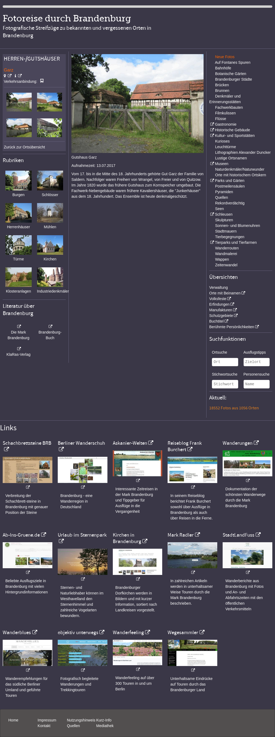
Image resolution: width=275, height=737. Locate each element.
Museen (221, 164)
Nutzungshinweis (81, 720)
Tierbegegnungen (229, 237)
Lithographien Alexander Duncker (243, 152)
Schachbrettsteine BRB (27, 443)
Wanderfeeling (128, 632)
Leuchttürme (225, 147)
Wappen (222, 259)
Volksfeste (217, 299)
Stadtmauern (226, 231)
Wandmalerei (226, 254)
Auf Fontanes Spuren (232, 62)
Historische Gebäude (232, 130)
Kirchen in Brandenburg (127, 538)
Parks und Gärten (229, 180)
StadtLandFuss (238, 535)
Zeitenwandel (226, 265)
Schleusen (223, 214)
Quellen (221, 197)
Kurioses (222, 141)
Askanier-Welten (130, 443)
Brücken (222, 85)
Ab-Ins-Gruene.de (21, 535)
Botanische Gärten (230, 74)
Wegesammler (183, 632)
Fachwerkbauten (229, 107)
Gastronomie (225, 124)
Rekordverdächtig (230, 203)
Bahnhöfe (223, 68)
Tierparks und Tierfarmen (236, 242)
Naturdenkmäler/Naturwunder (240, 169)
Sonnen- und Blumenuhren (237, 225)
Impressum (47, 720)
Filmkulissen (225, 113)
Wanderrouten (227, 248)
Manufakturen (220, 310)
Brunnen (222, 90)
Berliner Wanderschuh (81, 443)
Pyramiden (224, 192)
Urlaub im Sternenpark (82, 535)
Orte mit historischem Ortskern (240, 175)
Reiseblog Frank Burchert (185, 446)
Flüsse (220, 119)
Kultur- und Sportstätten (235, 135)
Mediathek (105, 726)
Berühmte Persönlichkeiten (231, 327)
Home (13, 720)
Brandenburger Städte (233, 79)
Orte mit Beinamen (225, 293)
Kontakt (44, 726)
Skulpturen (224, 220)
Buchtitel (216, 321)
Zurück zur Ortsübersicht (24, 147)
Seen (219, 209)
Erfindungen (219, 304)
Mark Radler (181, 535)
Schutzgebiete (221, 315)
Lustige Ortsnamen (231, 158)
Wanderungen (237, 443)
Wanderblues (17, 632)
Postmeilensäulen (230, 186)
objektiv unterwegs (78, 632)
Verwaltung (218, 287)
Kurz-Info (103, 720)
